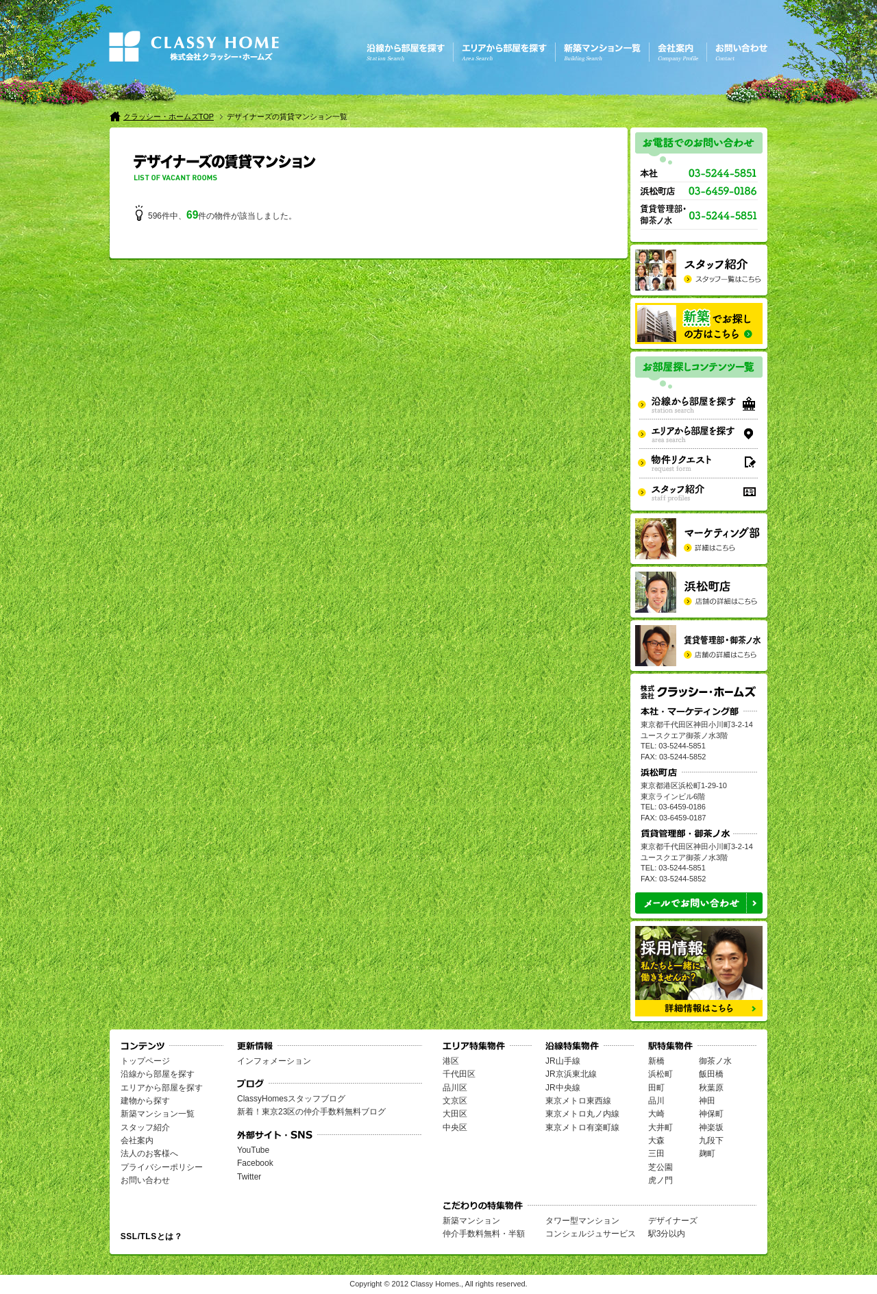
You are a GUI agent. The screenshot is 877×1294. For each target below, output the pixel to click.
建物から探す (145, 1101)
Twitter (249, 1177)
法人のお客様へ (149, 1153)
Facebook (255, 1163)
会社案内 (137, 1140)
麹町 (707, 1153)
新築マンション (471, 1220)
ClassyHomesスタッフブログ (291, 1098)
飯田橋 (711, 1074)
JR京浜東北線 (571, 1074)
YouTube (253, 1150)
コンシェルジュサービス (590, 1233)
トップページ (145, 1061)
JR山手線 (562, 1061)
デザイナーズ (672, 1220)
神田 (707, 1101)
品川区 (455, 1087)
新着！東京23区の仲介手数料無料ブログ (311, 1111)
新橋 (656, 1061)
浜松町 (660, 1074)
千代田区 (459, 1074)
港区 (451, 1061)
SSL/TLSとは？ (151, 1236)
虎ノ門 (660, 1180)
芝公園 (660, 1167)
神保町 (711, 1114)
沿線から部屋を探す (158, 1074)
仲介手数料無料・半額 (484, 1233)
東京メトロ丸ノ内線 (582, 1114)
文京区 (455, 1101)
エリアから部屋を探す (162, 1087)
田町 (656, 1087)
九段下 (711, 1140)
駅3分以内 (667, 1233)
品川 (656, 1101)
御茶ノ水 (715, 1061)
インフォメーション (274, 1061)
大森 (656, 1140)
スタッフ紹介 (145, 1127)
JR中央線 (562, 1087)
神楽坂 (711, 1127)
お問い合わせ (145, 1180)
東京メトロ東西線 (578, 1101)
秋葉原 (711, 1087)
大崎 (656, 1114)
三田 (656, 1153)
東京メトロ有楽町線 (582, 1127)
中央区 (455, 1127)
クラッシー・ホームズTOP (168, 116)
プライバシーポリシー (162, 1167)
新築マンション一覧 (158, 1114)
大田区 (455, 1114)
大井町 (660, 1127)
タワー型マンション (582, 1220)
